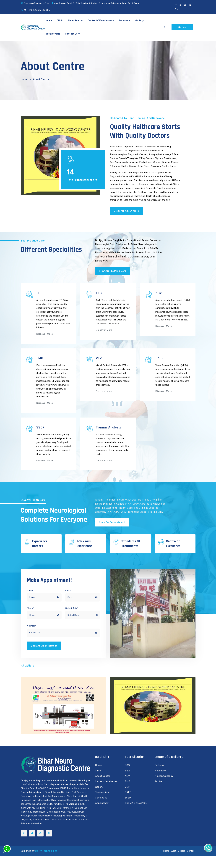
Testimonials (53, 34)
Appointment (102, 803)
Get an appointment (182, 28)
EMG (127, 781)
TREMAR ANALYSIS (136, 803)
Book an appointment (112, 522)
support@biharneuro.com (36, 3)
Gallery (139, 20)
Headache (160, 770)
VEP (127, 787)
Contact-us (101, 797)
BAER (128, 792)
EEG (127, 770)
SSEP (128, 797)
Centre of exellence (106, 781)
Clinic (98, 770)
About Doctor (75, 20)
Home (49, 20)
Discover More (44, 334)
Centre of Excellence (100, 20)
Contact (191, 851)
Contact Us (71, 34)
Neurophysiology (164, 776)
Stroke (158, 781)
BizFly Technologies (46, 851)
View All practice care (112, 271)
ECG (127, 765)
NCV (127, 776)
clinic (60, 20)
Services (123, 20)
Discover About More (126, 211)
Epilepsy (159, 765)
